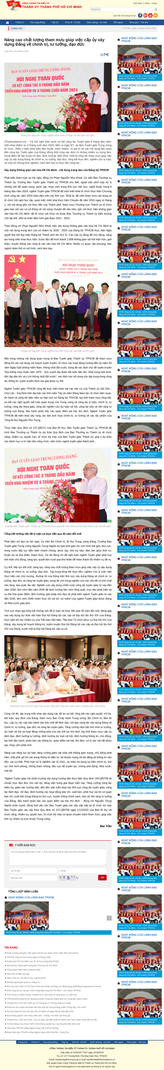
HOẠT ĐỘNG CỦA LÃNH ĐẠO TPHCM (31, 897)
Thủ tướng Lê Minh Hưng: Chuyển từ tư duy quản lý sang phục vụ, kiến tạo (42, 994)
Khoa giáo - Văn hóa (138, 22)
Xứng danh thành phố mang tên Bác (24, 969)
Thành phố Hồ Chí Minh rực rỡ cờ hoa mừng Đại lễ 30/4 (33, 961)
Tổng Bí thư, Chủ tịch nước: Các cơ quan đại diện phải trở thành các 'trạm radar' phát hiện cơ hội (52, 1020)
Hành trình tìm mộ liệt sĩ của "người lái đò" (26, 978)
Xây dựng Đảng (37, 22)
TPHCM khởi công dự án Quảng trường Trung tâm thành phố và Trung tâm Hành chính (47, 999)
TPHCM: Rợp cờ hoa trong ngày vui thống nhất (28, 957)
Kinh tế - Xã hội (72, 22)
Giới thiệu (137, 3)
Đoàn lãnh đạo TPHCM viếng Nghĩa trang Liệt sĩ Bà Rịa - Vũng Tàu (38, 1032)
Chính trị (20, 22)
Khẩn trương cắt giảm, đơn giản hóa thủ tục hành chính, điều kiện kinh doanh (42, 953)
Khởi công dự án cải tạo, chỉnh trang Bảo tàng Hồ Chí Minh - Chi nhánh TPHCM (43, 932)
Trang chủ (23, 1042)
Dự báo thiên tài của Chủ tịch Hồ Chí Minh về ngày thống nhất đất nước (40, 1011)
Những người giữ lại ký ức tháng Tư (23, 982)
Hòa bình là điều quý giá (18, 974)
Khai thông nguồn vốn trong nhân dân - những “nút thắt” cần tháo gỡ (38, 1015)
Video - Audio (151, 3)
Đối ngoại (118, 22)
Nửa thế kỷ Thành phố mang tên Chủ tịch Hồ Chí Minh (32, 965)
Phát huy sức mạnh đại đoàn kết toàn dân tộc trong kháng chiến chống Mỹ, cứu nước (46, 1007)
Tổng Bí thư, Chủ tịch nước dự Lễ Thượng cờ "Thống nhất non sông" (39, 1003)
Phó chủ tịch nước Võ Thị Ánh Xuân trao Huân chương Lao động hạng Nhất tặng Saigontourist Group (54, 986)
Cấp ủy (55, 22)
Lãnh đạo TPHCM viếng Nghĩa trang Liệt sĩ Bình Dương (32, 1028)
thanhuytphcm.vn (70, 1066)
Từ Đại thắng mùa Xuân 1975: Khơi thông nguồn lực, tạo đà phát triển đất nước (43, 1024)
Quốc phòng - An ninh (97, 22)
